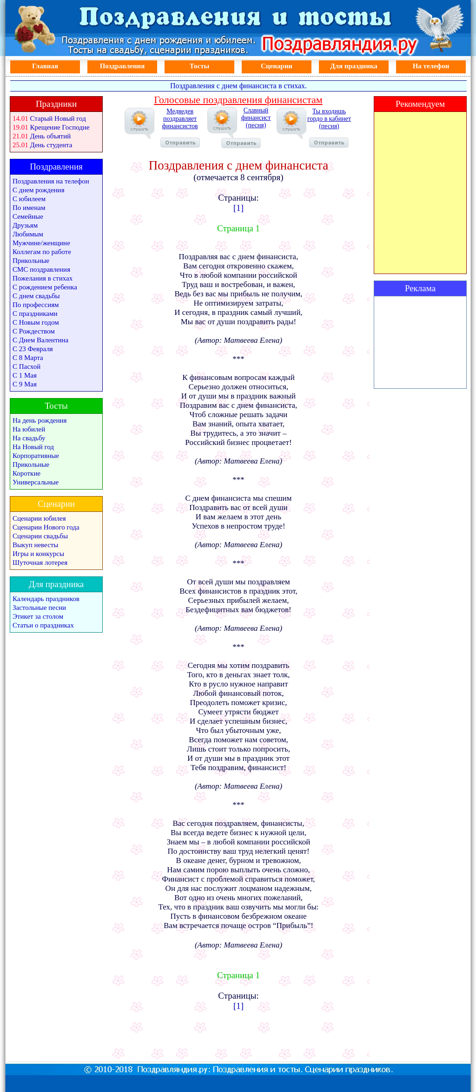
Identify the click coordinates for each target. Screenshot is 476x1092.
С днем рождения (39, 190)
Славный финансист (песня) (246, 127)
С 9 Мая (25, 384)
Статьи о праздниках (43, 625)
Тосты (200, 66)
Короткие (26, 473)
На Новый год (33, 447)
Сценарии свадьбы (40, 536)
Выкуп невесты (35, 545)
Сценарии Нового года (46, 527)
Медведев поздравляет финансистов (180, 128)
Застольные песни (39, 607)
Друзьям (25, 225)
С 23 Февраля (33, 349)
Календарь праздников (46, 598)
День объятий (50, 136)
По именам (29, 207)
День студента (51, 145)
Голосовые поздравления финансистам (238, 99)
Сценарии (276, 66)
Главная (45, 66)
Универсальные (36, 482)
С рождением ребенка (45, 287)
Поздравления (122, 66)
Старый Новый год (58, 118)
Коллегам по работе (42, 251)
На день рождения (39, 420)
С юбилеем (29, 199)
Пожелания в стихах (43, 278)
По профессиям (36, 304)
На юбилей (29, 429)
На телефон (431, 66)
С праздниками (35, 313)
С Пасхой (26, 366)
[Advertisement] (420, 342)
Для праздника (353, 66)
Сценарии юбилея (39, 518)
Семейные (28, 216)
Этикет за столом (38, 616)
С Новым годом (36, 322)
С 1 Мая (25, 375)
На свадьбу (29, 438)
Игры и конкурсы (38, 553)
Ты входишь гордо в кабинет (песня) (329, 128)
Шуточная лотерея (40, 562)
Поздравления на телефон (51, 181)
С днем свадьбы (36, 296)
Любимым (28, 234)
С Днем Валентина (40, 340)
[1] (238, 208)
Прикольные (31, 260)
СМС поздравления (41, 269)
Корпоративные (36, 455)
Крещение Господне (60, 127)
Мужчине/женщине (41, 243)
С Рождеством (34, 331)
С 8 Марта (28, 357)
